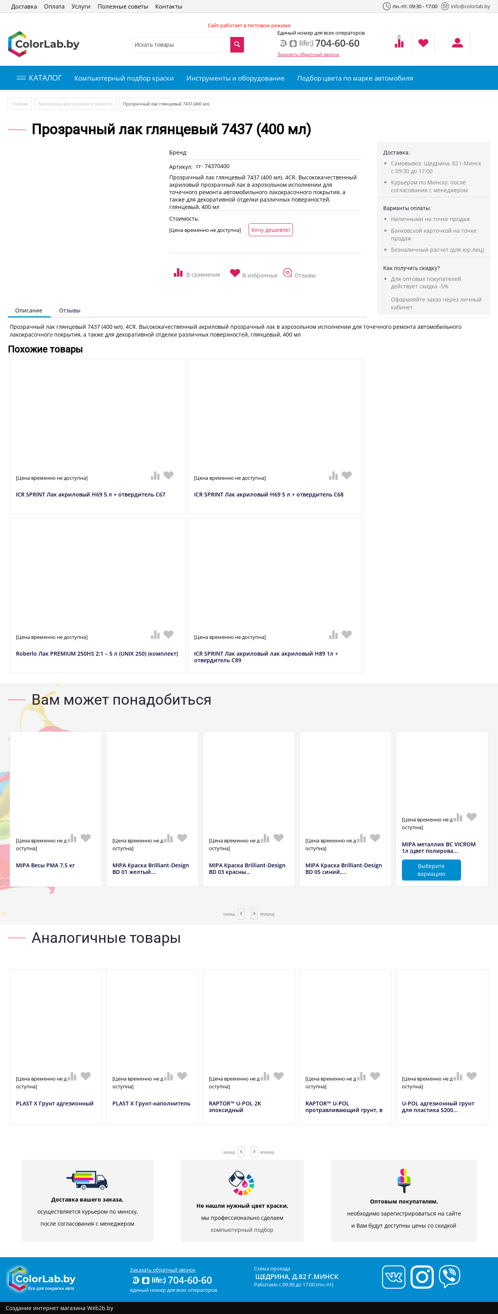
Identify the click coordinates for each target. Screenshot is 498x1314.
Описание (28, 310)
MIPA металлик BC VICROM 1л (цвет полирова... (439, 847)
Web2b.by (100, 1308)
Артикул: (181, 166)
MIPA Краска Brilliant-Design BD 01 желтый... (150, 868)
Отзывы (70, 310)
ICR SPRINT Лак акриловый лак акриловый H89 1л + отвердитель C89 (266, 657)
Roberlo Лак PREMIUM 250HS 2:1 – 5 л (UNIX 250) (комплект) (97, 654)
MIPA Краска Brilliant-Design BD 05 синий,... (343, 868)
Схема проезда (272, 1268)
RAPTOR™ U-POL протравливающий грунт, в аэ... (343, 1110)
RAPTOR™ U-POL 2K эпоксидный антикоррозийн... (235, 1110)
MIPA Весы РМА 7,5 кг (45, 865)
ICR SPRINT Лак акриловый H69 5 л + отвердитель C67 (90, 494)
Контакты (168, 6)
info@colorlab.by (465, 6)
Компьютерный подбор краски (124, 78)
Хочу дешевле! (270, 229)
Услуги (81, 6)
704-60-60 (171, 1279)
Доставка (24, 6)
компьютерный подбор (242, 1229)
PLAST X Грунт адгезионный (55, 1103)
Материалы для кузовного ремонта (75, 104)
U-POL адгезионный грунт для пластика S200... (438, 1107)
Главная (19, 104)
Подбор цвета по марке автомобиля (355, 78)
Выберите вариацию (431, 869)
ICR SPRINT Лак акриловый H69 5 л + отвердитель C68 (269, 494)
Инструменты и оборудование (235, 78)
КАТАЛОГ (39, 78)
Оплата (54, 6)
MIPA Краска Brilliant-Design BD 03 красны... (247, 868)
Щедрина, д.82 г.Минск (296, 1276)
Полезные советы (123, 6)
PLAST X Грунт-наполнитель (151, 1103)
